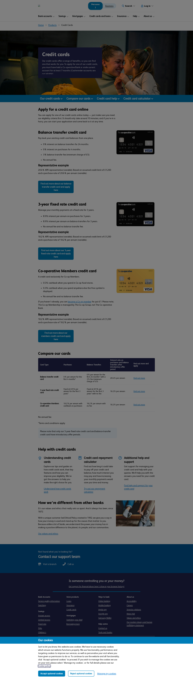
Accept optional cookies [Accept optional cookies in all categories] (51, 673)
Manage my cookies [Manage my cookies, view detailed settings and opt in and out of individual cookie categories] (106, 673)
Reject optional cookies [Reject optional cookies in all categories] (81, 673)
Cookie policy (44, 666)
